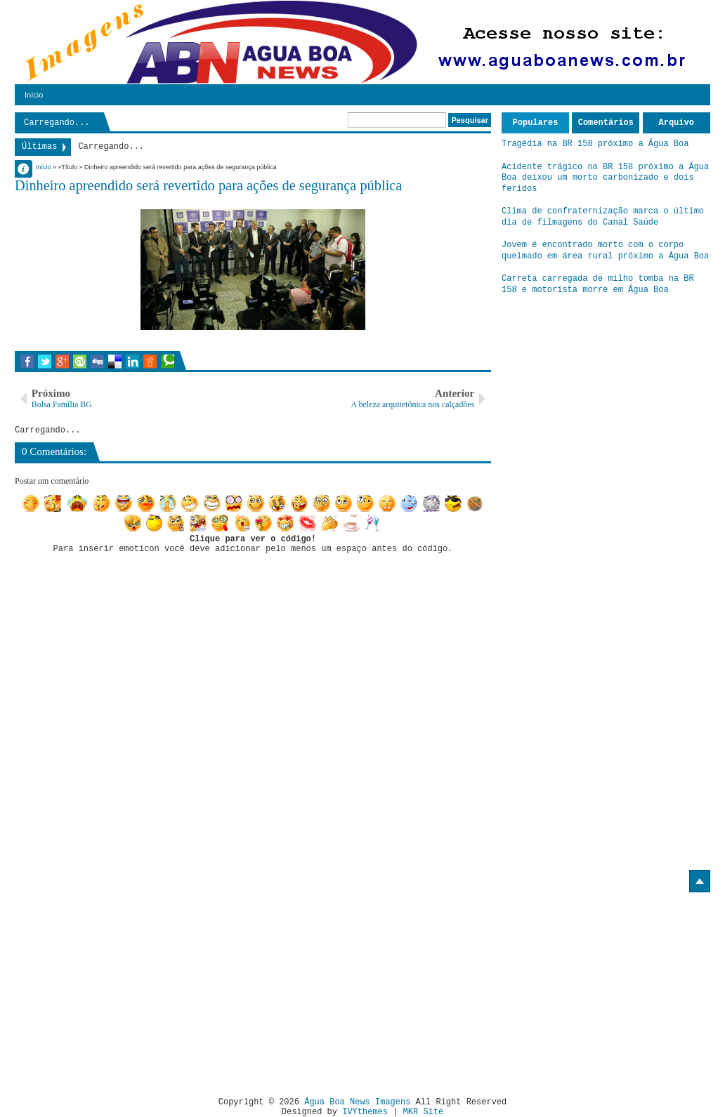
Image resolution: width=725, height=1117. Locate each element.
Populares (536, 123)
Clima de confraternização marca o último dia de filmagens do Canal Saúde (603, 216)
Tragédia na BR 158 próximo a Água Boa (595, 144)
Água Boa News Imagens (357, 1102)
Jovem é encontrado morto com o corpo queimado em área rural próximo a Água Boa (605, 250)
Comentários (606, 123)
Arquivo (676, 123)
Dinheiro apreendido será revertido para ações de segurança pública (208, 185)
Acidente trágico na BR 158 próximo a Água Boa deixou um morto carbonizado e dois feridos (605, 178)
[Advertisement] (133, 989)
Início (34, 95)
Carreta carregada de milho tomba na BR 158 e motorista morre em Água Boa (598, 284)
